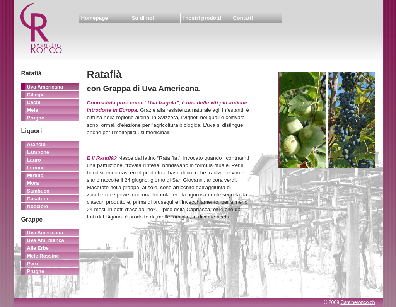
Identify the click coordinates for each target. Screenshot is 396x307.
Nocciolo (37, 206)
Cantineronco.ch (357, 302)
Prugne (35, 118)
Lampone (38, 152)
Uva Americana (45, 87)
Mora (33, 183)
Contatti (243, 18)
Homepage (94, 18)
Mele (32, 110)
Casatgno (38, 198)
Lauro (34, 160)
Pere (32, 263)
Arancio (36, 144)
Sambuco (38, 191)
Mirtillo (35, 175)
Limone (36, 168)
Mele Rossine (43, 256)
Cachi (34, 102)
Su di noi (143, 18)
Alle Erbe (38, 248)
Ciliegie (36, 94)
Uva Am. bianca (45, 240)
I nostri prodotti (202, 18)
